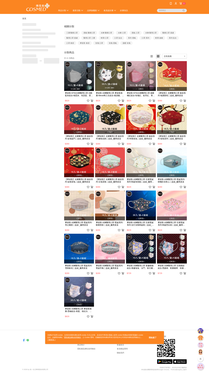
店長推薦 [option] (168, 56)
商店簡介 (81, 345)
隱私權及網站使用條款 (86, 349)
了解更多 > (51, 340)
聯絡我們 (120, 353)
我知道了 (153, 337)
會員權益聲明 (122, 349)
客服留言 (120, 345)
